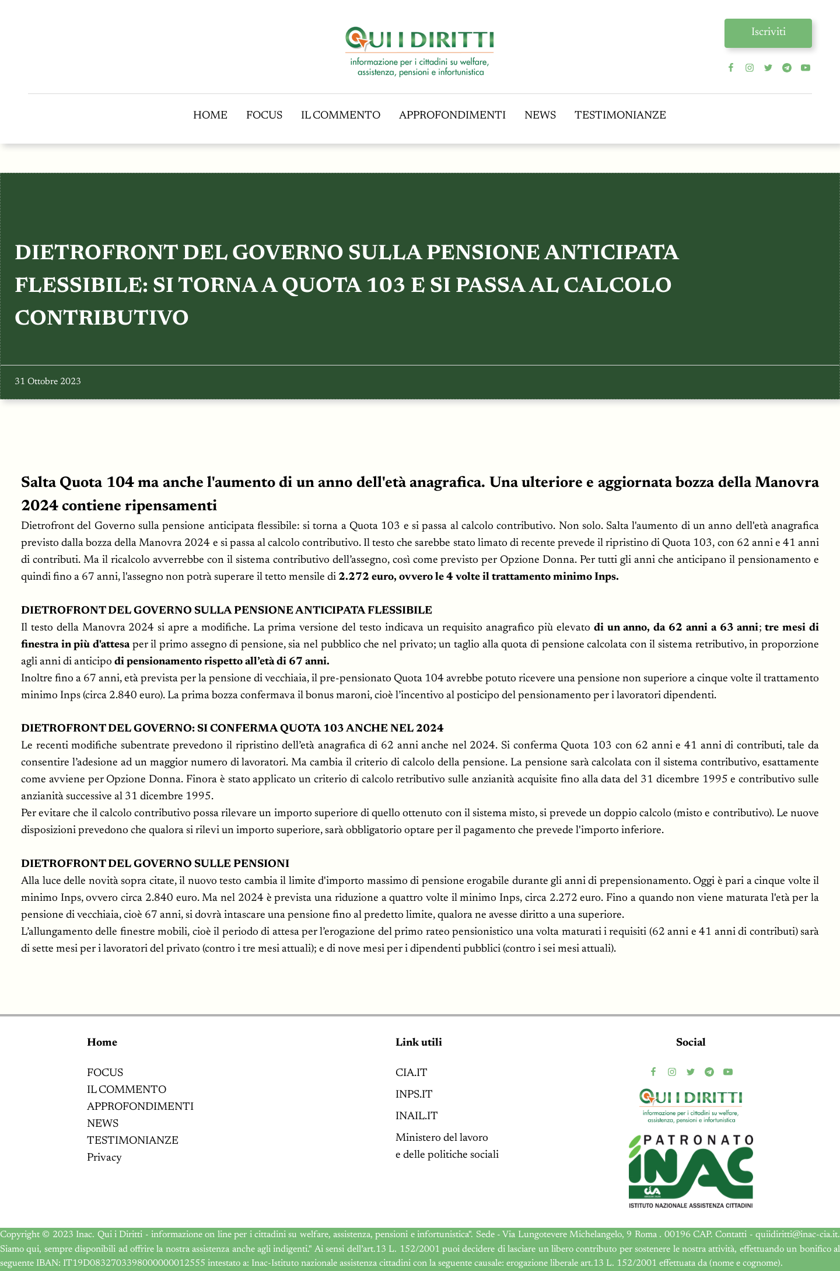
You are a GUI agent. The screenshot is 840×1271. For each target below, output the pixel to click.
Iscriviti (768, 32)
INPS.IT (414, 1095)
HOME (210, 115)
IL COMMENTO (340, 115)
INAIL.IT (417, 1116)
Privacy (104, 1158)
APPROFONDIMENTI (452, 115)
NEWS (540, 115)
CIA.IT (412, 1073)
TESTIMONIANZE (620, 115)
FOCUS (264, 115)
